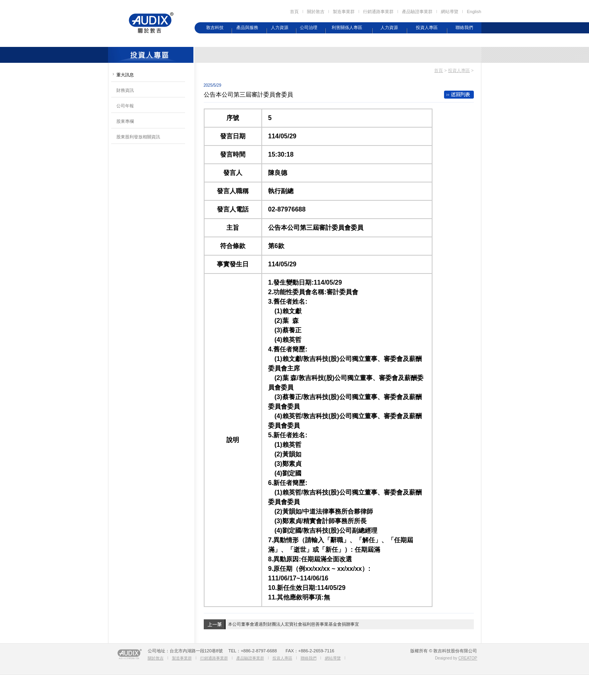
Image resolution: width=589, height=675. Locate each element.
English (474, 11)
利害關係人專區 (347, 27)
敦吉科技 (215, 27)
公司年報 (125, 105)
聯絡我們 (464, 27)
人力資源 (279, 27)
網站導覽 (449, 11)
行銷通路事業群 (378, 11)
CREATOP (467, 658)
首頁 (294, 11)
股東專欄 (125, 121)
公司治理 (308, 27)
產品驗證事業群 (417, 11)
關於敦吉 (315, 11)
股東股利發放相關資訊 (138, 136)
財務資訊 (125, 90)
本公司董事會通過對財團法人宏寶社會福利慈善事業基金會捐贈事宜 (293, 624)
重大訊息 (125, 74)
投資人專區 (427, 27)
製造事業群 (344, 11)
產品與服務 (247, 27)
